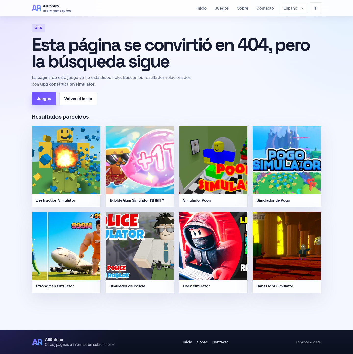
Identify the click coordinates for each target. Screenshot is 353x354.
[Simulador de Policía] (139, 252)
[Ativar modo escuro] (315, 7)
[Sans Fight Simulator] (286, 252)
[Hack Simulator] (213, 252)
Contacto (265, 8)
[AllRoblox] (52, 8)
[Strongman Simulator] (66, 252)
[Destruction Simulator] (66, 166)
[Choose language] (294, 8)
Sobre (242, 8)
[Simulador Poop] (213, 166)
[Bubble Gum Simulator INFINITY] (139, 166)
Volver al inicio (78, 98)
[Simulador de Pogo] (286, 166)
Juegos (222, 8)
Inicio (202, 8)
